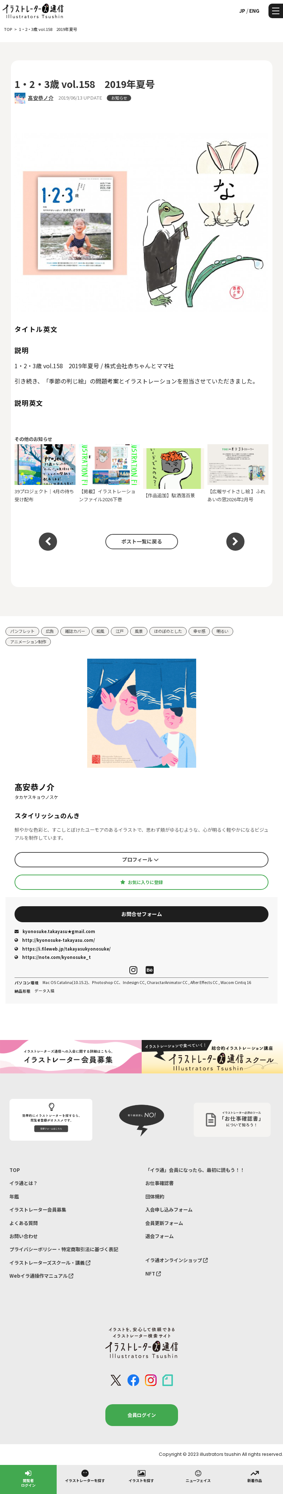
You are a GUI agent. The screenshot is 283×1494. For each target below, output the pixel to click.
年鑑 (14, 1196)
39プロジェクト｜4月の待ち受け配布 (45, 473)
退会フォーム (159, 1236)
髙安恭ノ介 (40, 97)
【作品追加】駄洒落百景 (173, 473)
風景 (139, 631)
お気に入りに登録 (141, 882)
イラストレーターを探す (85, 1476)
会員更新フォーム (164, 1223)
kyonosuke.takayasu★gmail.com (55, 931)
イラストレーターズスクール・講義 (49, 1262)
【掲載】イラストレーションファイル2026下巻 (109, 473)
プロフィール (140, 859)
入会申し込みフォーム (169, 1209)
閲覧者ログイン (28, 1478)
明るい (223, 631)
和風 (100, 631)
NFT (153, 1273)
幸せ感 (199, 631)
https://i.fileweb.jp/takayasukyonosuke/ (62, 949)
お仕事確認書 (159, 1183)
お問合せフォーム (141, 913)
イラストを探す (141, 1476)
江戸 (120, 631)
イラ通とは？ (23, 1183)
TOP (14, 1169)
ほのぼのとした (168, 631)
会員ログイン (142, 1414)
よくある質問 (23, 1223)
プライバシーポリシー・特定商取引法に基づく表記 (63, 1249)
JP (242, 10)
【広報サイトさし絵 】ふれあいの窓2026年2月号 (237, 473)
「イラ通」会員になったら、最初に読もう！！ (194, 1169)
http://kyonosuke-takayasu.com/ (55, 940)
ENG (254, 10)
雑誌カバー (75, 631)
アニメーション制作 (28, 641)
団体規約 (154, 1196)
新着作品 (254, 1476)
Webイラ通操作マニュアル (41, 1275)
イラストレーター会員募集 (37, 1209)
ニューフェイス (198, 1476)
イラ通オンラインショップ (176, 1260)
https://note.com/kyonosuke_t (53, 957)
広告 (50, 631)
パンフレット (22, 631)
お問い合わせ (23, 1236)
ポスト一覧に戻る (141, 541)
